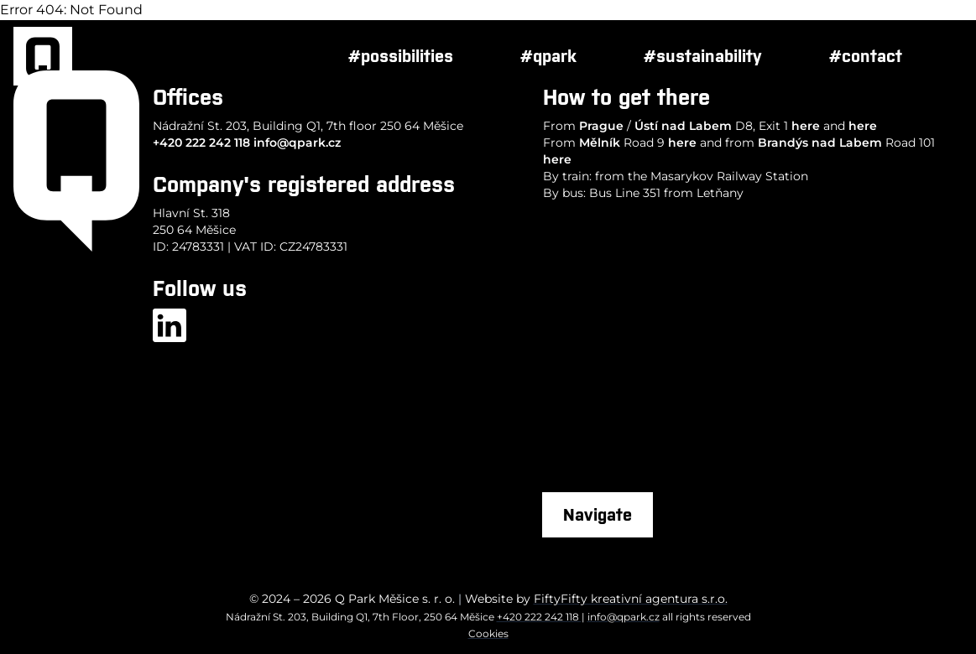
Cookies (488, 633)
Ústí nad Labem (683, 125)
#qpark (548, 55)
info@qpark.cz (297, 142)
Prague (601, 125)
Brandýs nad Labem (820, 142)
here (805, 125)
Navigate (597, 514)
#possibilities (400, 55)
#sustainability (703, 55)
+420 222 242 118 (201, 142)
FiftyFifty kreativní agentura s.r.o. (631, 598)
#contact (865, 55)
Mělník (599, 142)
